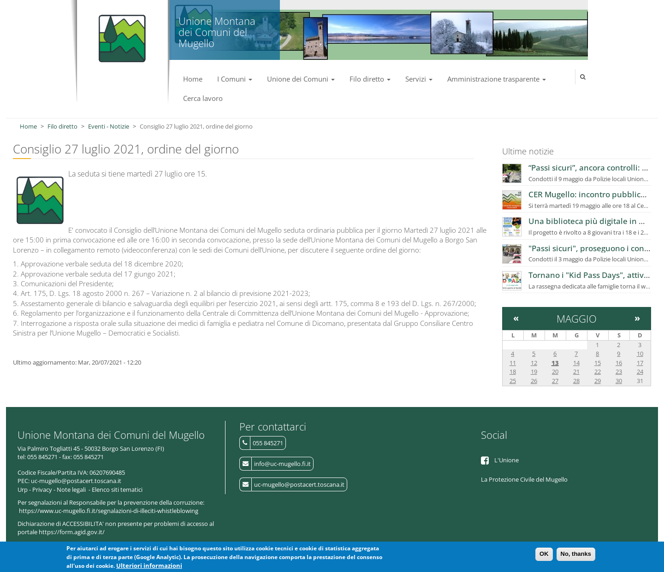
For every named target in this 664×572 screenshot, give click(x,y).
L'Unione (506, 460)
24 (640, 371)
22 (597, 371)
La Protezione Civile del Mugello (524, 479)
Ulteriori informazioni (149, 566)
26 (534, 381)
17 (640, 363)
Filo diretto (370, 78)
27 (555, 381)
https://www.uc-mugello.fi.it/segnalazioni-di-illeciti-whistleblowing (108, 511)
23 (619, 371)
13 (555, 363)
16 (619, 363)
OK (544, 554)
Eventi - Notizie (108, 126)
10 (640, 353)
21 (576, 371)
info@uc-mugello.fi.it (282, 464)
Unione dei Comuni (301, 78)
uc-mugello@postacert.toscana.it (299, 484)
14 (576, 363)
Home (192, 78)
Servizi (419, 78)
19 (534, 371)
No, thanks (576, 554)
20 (555, 371)
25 (513, 381)
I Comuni (234, 78)
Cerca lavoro (203, 98)
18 (513, 371)
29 (597, 381)
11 (513, 363)
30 (619, 381)
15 (597, 363)
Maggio (577, 318)
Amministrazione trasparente (496, 78)
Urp (23, 489)
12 (534, 363)
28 (576, 381)
